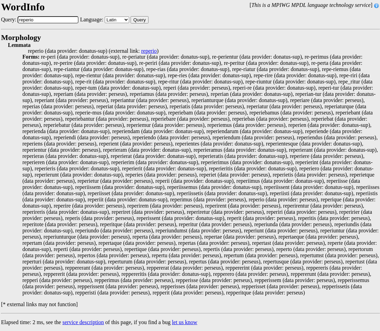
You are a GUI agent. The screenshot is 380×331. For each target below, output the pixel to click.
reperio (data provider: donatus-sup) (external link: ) (93, 51)
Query (139, 19)
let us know (184, 322)
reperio (149, 51)
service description (83, 322)
